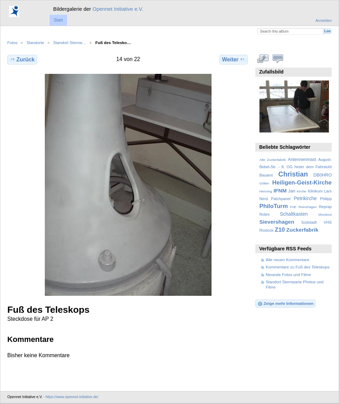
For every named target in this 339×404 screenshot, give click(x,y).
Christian (293, 174)
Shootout (325, 214)
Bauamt (266, 175)
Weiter (233, 59)
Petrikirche (305, 198)
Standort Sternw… (69, 42)
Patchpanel (280, 199)
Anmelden (323, 21)
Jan (291, 191)
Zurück (22, 59)
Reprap (325, 207)
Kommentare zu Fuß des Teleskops (298, 267)
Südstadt (308, 222)
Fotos (12, 42)
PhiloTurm (273, 206)
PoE (293, 207)
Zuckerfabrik (302, 230)
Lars (328, 191)
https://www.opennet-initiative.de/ (72, 397)
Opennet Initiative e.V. (117, 9)
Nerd (263, 199)
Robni (264, 214)
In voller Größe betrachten (263, 58)
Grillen (264, 183)
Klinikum (315, 191)
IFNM (280, 191)
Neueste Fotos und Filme (288, 274)
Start (58, 20)
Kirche (301, 191)
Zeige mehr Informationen (285, 304)
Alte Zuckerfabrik (272, 160)
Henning (265, 191)
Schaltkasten (294, 214)
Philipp (326, 199)
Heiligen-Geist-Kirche (302, 182)
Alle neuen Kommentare (287, 259)
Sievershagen (276, 222)
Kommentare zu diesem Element (278, 58)
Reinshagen (308, 207)
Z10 (280, 229)
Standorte (35, 42)
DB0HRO (322, 175)
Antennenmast (302, 159)
